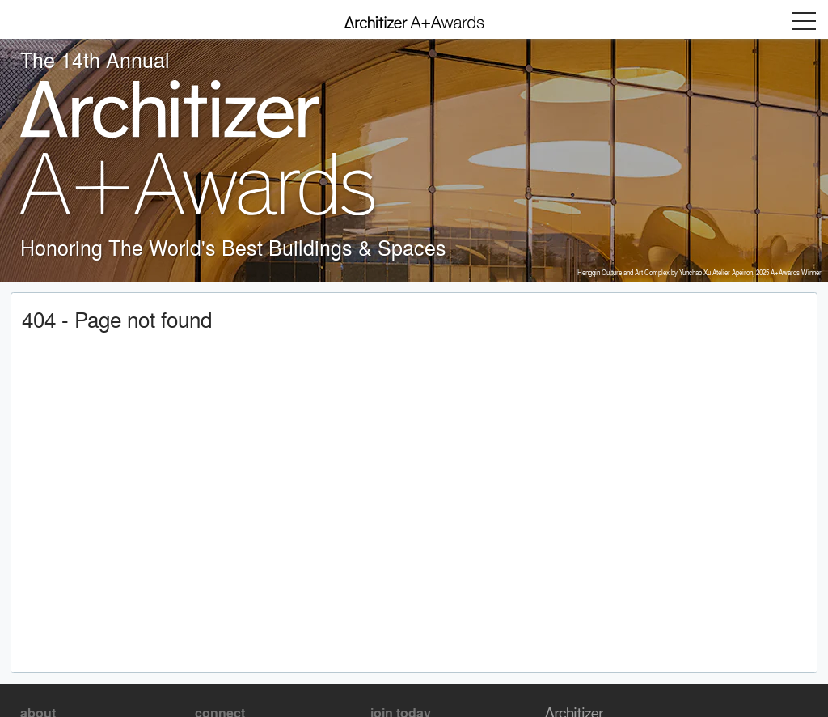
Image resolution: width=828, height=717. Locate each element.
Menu (804, 21)
